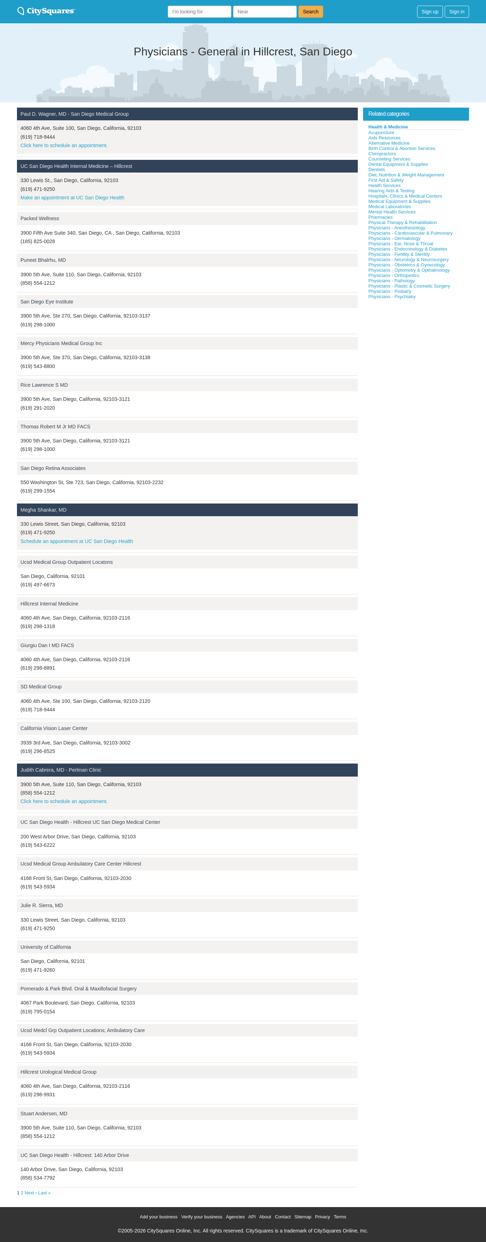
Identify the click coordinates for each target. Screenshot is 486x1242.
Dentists (376, 169)
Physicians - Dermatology (394, 238)
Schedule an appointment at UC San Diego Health (76, 541)
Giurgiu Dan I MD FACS (47, 645)
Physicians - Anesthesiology (396, 227)
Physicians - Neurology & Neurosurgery (408, 259)
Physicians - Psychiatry (392, 296)
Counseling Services (389, 159)
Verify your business (201, 1216)
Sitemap (303, 1216)
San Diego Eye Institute (46, 302)
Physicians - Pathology (391, 280)
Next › (31, 1192)
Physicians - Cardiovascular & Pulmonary (410, 233)
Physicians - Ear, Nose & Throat (400, 243)
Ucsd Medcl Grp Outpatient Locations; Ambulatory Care (82, 1030)
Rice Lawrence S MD (44, 385)
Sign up (430, 11)
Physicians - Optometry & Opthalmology (409, 270)
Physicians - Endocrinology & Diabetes (407, 249)
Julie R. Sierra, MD (41, 905)
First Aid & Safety (386, 180)
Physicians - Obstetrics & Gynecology (406, 264)
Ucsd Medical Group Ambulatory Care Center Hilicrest (80, 864)
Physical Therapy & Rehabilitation (402, 222)
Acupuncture (381, 132)
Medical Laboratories (389, 206)
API (252, 1216)
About (265, 1216)
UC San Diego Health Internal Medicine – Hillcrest (76, 166)
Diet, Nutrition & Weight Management (406, 174)
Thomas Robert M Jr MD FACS (55, 426)
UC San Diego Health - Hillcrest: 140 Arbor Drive (74, 1155)
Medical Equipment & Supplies (399, 201)
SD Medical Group (41, 686)
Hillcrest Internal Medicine (49, 604)
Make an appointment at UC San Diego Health (72, 197)
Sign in (456, 11)
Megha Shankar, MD (43, 510)
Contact (283, 1216)
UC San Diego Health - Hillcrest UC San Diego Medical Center (90, 822)
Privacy (322, 1216)
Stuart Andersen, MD (43, 1113)
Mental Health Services (392, 212)
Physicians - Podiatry (389, 291)
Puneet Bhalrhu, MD (43, 260)
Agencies (235, 1216)
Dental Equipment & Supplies (398, 164)
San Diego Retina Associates (52, 468)
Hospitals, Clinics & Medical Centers (405, 196)
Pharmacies (380, 217)
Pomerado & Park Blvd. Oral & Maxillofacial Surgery (78, 988)
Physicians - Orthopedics (393, 275)
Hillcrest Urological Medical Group (58, 1072)
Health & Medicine (388, 126)
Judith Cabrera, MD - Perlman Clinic (60, 770)
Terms (340, 1216)
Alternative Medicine (389, 143)
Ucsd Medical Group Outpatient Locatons (66, 562)
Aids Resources (384, 137)
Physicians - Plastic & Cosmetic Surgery (409, 286)
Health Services (384, 185)
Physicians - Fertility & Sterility (399, 254)
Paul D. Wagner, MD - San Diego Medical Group (74, 114)
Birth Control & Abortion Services (401, 148)
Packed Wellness (39, 218)
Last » (44, 1192)
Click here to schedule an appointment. (64, 145)
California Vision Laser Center (54, 728)
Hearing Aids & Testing (391, 190)
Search (311, 11)
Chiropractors (382, 153)
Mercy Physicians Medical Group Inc (61, 343)
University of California (45, 947)
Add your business (159, 1216)
